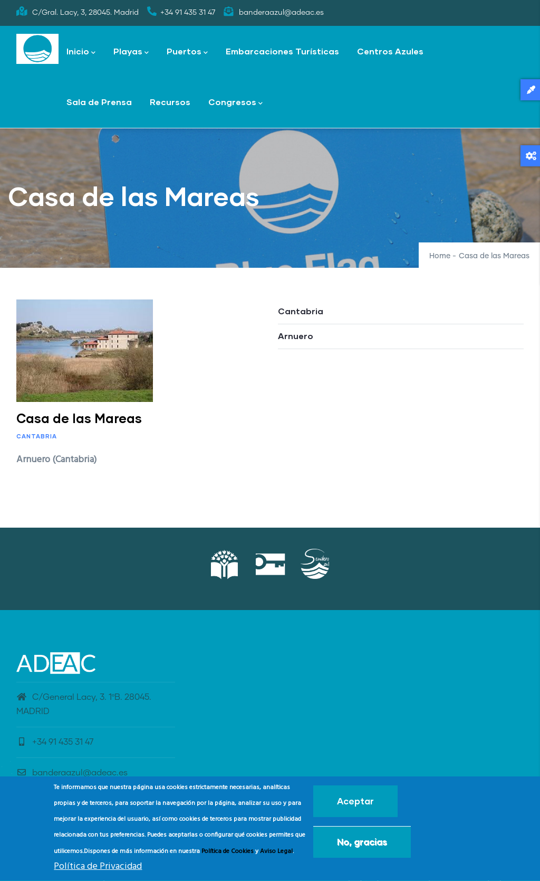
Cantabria (36, 436)
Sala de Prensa (99, 102)
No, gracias (362, 844)
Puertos (187, 52)
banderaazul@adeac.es (72, 772)
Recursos (170, 102)
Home (439, 256)
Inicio (80, 52)
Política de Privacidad (98, 870)
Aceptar (355, 804)
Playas (131, 52)
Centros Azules (390, 51)
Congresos (235, 103)
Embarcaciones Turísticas (282, 51)
